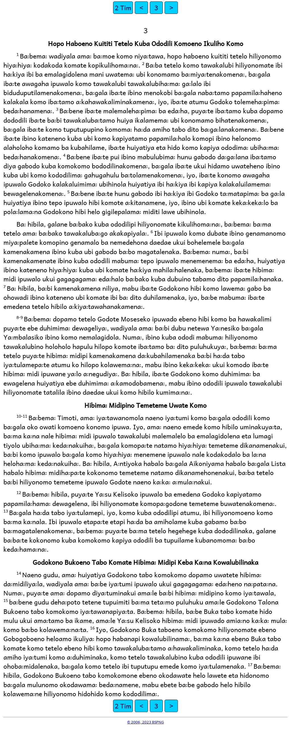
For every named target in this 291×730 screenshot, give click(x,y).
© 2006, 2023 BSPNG (145, 722)
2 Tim (123, 7)
